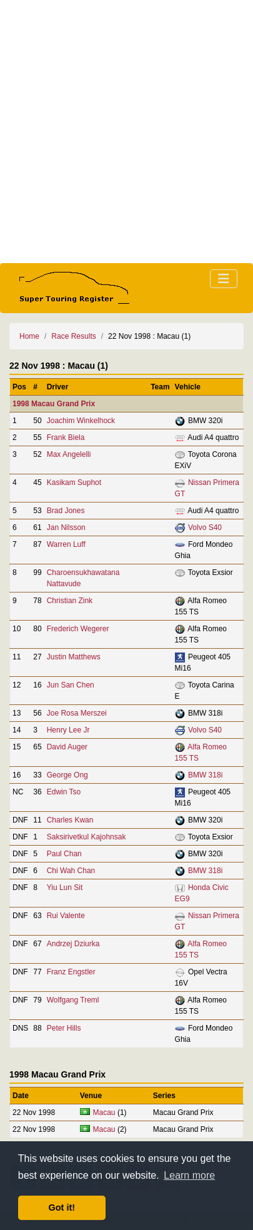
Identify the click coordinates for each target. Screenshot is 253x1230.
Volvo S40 (205, 527)
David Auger (67, 746)
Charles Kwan (70, 820)
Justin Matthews (74, 656)
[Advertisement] (126, 131)
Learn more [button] (189, 1175)
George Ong (67, 775)
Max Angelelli (69, 454)
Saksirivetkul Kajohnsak (86, 836)
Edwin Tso (64, 792)
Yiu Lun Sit (65, 887)
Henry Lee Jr (68, 730)
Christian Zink (69, 600)
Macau (104, 1112)
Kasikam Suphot (74, 482)
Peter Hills (64, 1028)
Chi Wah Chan (71, 870)
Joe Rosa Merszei (77, 713)
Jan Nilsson (66, 527)
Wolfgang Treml (73, 1000)
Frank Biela (66, 437)
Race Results (73, 336)
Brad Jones (66, 510)
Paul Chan (64, 853)
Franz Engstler (71, 972)
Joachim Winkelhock (81, 420)
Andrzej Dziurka (73, 943)
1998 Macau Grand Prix (53, 403)
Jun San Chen (70, 685)
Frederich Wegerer (78, 628)
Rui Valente (66, 915)
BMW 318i (205, 775)
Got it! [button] (62, 1207)
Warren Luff (66, 544)
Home (29, 336)
